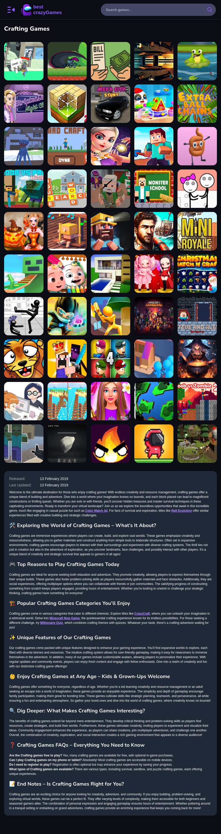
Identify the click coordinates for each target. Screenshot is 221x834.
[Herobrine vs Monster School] (154, 188)
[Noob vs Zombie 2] (197, 401)
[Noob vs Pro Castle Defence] (67, 358)
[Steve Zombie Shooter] (23, 443)
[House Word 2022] (67, 188)
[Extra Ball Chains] (197, 103)
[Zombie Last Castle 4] (110, 358)
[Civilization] (197, 443)
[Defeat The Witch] (67, 61)
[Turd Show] (197, 146)
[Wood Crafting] (23, 61)
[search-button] (210, 10)
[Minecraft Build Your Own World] (154, 316)
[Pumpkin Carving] (23, 231)
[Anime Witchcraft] (197, 358)
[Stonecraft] (67, 443)
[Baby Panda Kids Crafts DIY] (154, 103)
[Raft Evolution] (154, 231)
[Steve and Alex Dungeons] (197, 316)
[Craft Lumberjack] (110, 316)
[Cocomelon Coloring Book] (67, 273)
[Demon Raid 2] (67, 316)
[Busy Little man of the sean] (67, 231)
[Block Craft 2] (67, 103)
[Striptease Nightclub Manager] (23, 103)
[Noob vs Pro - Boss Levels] (23, 188)
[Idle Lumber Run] (67, 401)
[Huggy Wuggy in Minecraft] (23, 146)
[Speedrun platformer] (154, 443)
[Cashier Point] (110, 61)
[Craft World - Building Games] (110, 273)
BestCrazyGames (41, 9)
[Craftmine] (154, 146)
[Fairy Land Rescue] (110, 146)
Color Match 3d (96, 510)
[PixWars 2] (110, 188)
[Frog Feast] (197, 61)
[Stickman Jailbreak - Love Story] (197, 188)
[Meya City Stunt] (110, 103)
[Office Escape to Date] (23, 401)
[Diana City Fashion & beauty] (110, 401)
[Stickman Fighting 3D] (23, 316)
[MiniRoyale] (197, 231)
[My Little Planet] (154, 401)
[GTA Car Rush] (154, 61)
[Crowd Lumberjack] (154, 358)
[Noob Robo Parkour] (23, 273)
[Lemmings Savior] (23, 358)
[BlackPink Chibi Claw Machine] (154, 273)
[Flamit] (110, 443)
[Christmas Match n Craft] (197, 273)
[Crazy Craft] (67, 146)
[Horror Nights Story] (110, 231)
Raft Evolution (181, 510)
